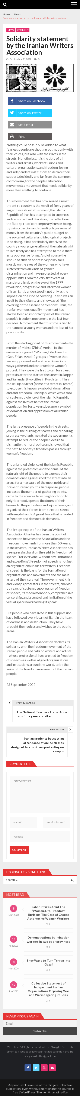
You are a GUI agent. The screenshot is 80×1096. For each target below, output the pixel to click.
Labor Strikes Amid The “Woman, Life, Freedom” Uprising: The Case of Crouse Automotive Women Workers (48, 918)
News (10, 30)
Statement (22, 30)
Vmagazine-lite (58, 1092)
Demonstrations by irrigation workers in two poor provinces (48, 945)
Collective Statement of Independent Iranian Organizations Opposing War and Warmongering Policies (48, 995)
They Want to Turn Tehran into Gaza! (48, 968)
